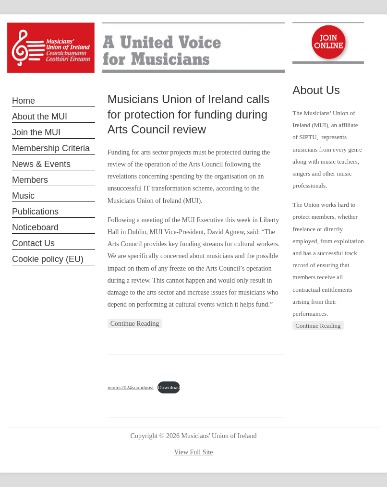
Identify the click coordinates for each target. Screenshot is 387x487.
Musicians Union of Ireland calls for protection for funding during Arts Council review (189, 114)
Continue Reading (134, 323)
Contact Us (33, 243)
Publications (35, 211)
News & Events (41, 164)
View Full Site (193, 452)
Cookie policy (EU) (48, 259)
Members (30, 180)
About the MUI (39, 116)
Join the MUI (36, 132)
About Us (316, 89)
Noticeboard (35, 227)
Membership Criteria (51, 148)
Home (23, 101)
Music (23, 196)
